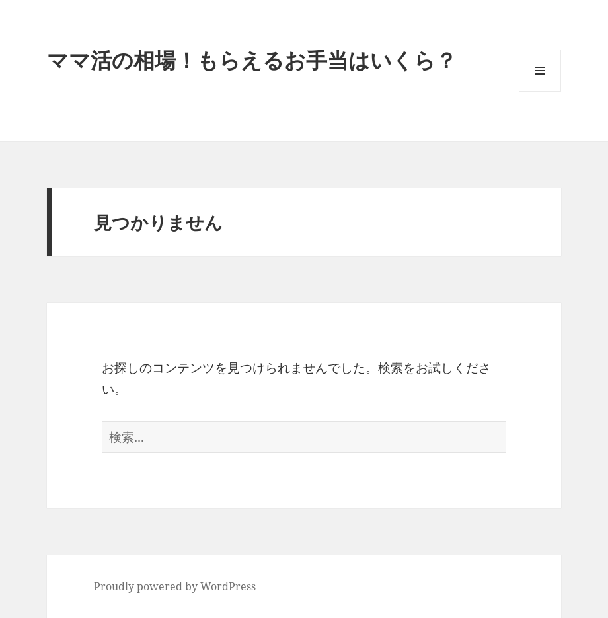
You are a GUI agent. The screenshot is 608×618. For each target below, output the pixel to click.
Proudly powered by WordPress (175, 586)
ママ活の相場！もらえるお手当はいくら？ (252, 60)
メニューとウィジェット (540, 91)
